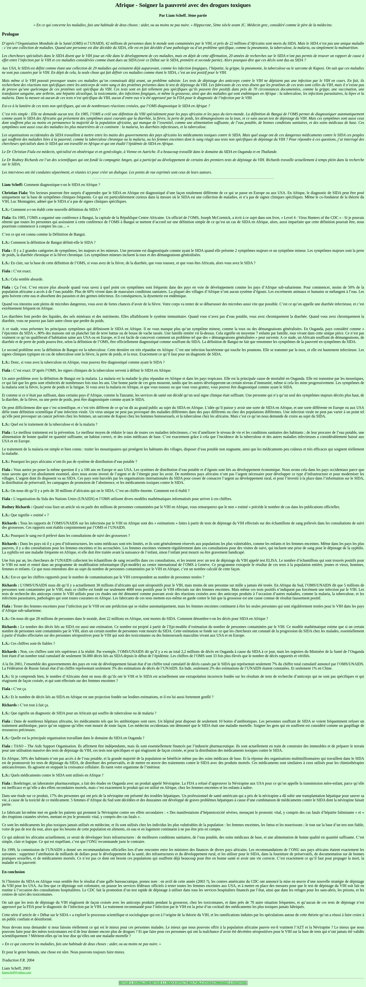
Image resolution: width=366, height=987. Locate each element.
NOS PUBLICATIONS (200, 983)
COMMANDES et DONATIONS (229, 983)
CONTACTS (181, 983)
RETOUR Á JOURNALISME (135, 983)
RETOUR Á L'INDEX (162, 983)
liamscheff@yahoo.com (16, 972)
